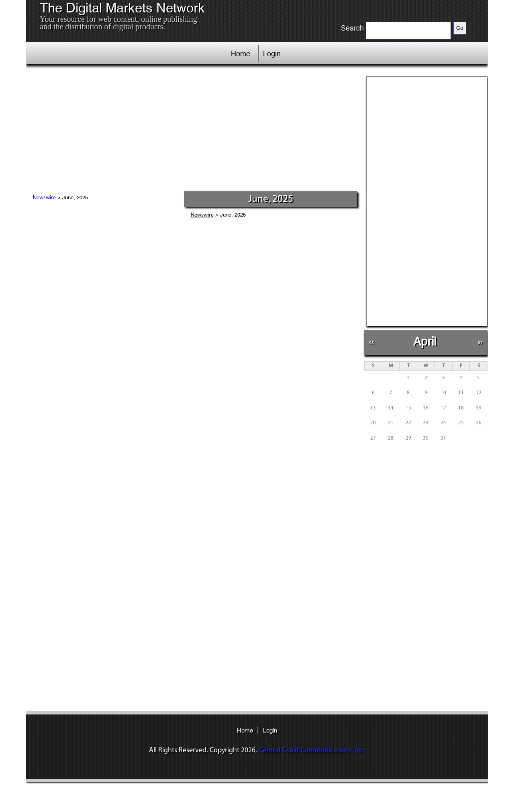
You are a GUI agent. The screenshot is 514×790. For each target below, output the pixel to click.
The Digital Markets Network (122, 8)
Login (272, 53)
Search (352, 28)
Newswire (44, 198)
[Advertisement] (192, 130)
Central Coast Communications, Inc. (312, 750)
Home (240, 53)
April (424, 341)
